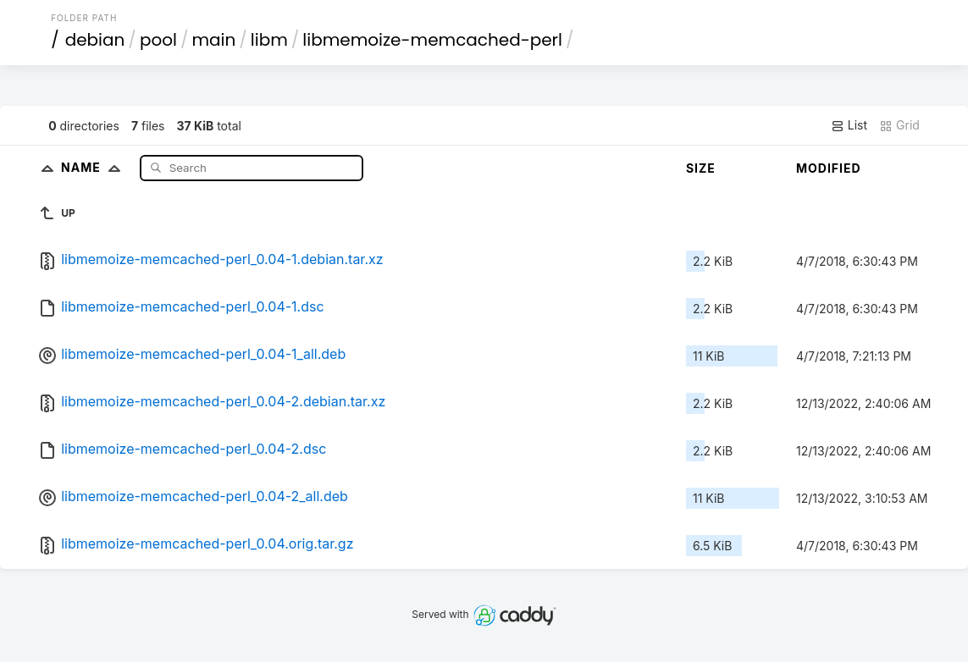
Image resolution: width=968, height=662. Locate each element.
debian (95, 40)
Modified (828, 168)
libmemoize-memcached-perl (432, 40)
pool (158, 40)
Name (94, 167)
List (849, 125)
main (213, 40)
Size (701, 168)
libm (269, 40)
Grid (899, 125)
